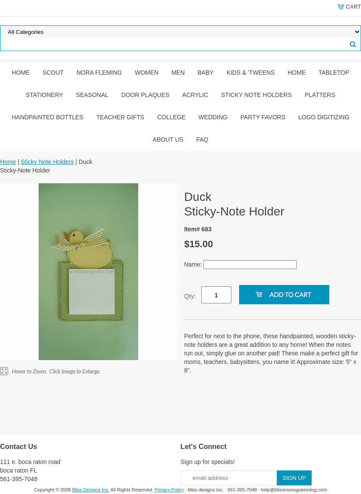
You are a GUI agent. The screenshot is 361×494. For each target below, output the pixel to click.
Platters (320, 94)
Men (178, 72)
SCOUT (53, 72)
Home (21, 72)
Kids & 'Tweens (251, 72)
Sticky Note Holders (256, 94)
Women (146, 72)
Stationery (44, 94)
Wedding (213, 117)
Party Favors (262, 117)
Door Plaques (145, 94)
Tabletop (334, 72)
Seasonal (92, 94)
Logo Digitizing (323, 117)
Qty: (190, 296)
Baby (205, 72)
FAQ (202, 139)
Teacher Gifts (120, 117)
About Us (168, 139)
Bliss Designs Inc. (90, 489)
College (171, 117)
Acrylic (195, 94)
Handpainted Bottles (47, 117)
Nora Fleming (99, 72)
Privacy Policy (169, 489)
